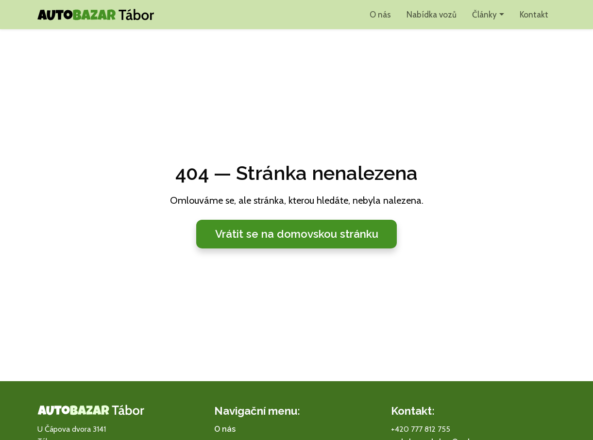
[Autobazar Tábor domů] (95, 14)
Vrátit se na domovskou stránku (296, 234)
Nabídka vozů (432, 14)
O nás (380, 14)
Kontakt (534, 14)
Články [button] (484, 14)
